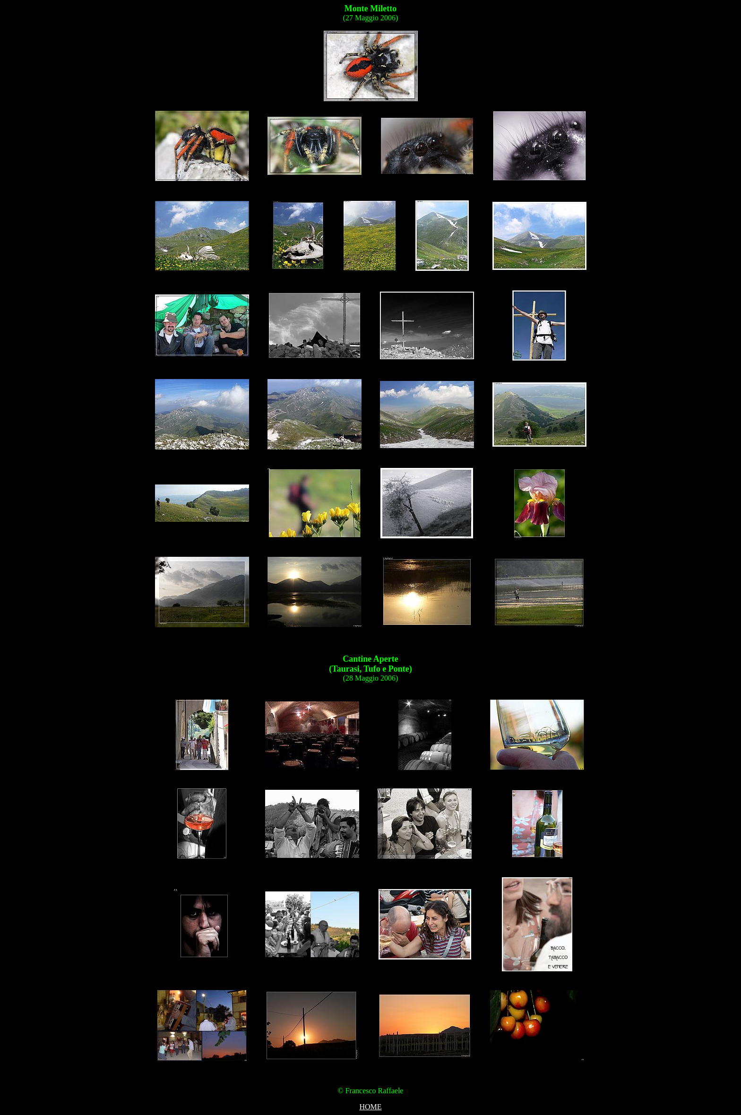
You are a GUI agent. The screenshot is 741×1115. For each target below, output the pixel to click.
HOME (370, 1107)
